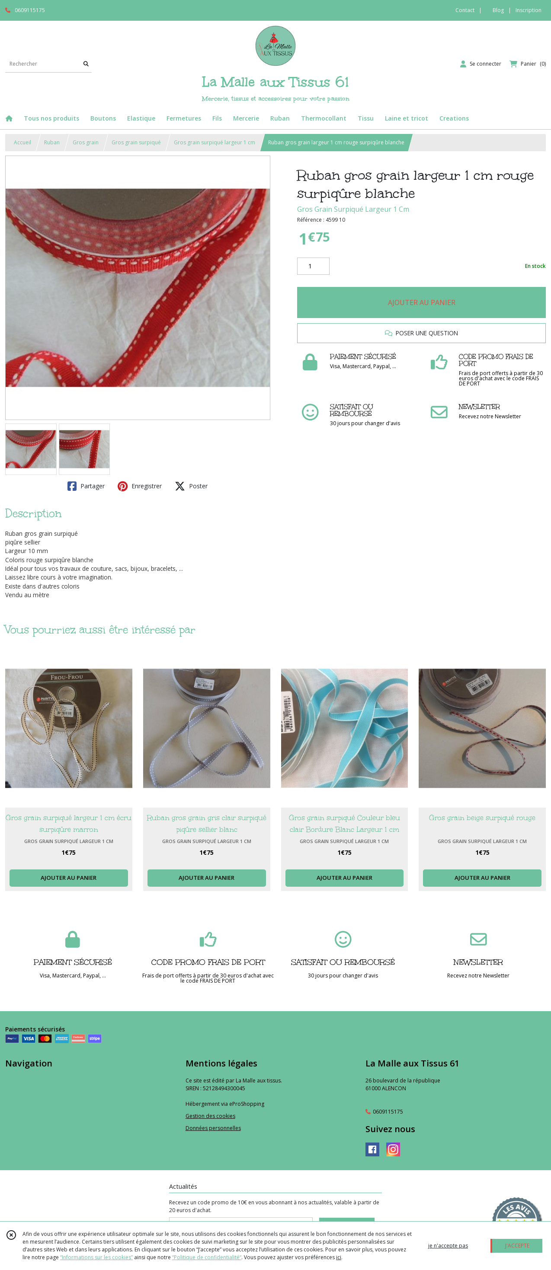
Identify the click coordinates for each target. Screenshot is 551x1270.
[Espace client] (480, 64)
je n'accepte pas (448, 1245)
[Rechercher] (86, 63)
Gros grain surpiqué (136, 142)
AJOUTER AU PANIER (421, 302)
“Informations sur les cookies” (96, 1257)
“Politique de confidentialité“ (206, 1257)
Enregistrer (140, 486)
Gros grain (86, 142)
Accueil (22, 142)
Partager (86, 486)
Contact (464, 10)
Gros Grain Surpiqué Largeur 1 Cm (353, 209)
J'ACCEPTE (517, 1245)
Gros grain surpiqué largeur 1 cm (214, 142)
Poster (191, 486)
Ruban (52, 142)
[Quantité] (313, 266)
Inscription (528, 10)
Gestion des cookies (210, 1116)
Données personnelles (213, 1128)
